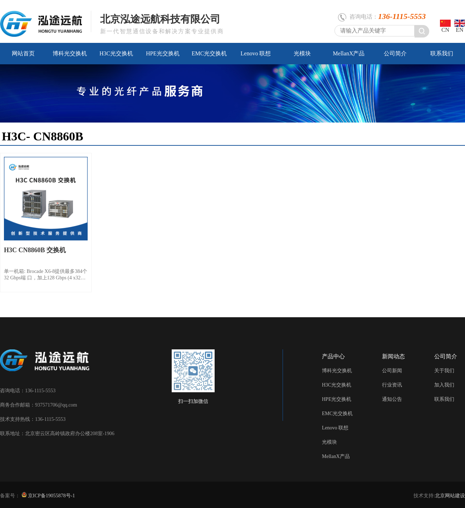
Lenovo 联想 (256, 53)
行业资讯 (392, 385)
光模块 (302, 53)
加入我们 (444, 385)
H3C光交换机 (116, 53)
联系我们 (441, 53)
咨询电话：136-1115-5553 (27, 390)
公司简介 (395, 53)
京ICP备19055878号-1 (51, 495)
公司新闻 (392, 370)
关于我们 (444, 370)
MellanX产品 (349, 53)
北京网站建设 (450, 495)
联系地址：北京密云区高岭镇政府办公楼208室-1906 (57, 433)
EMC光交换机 (209, 53)
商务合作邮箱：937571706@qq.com (38, 405)
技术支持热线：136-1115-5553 (32, 419)
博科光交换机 (70, 53)
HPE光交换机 (163, 53)
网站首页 (23, 53)
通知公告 (392, 399)
